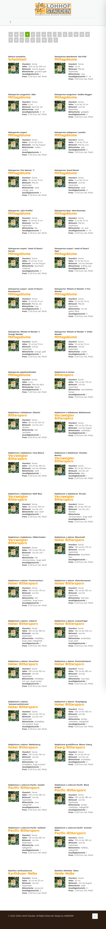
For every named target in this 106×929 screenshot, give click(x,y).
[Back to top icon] (95, 916)
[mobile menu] (10, 22)
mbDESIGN (69, 916)
